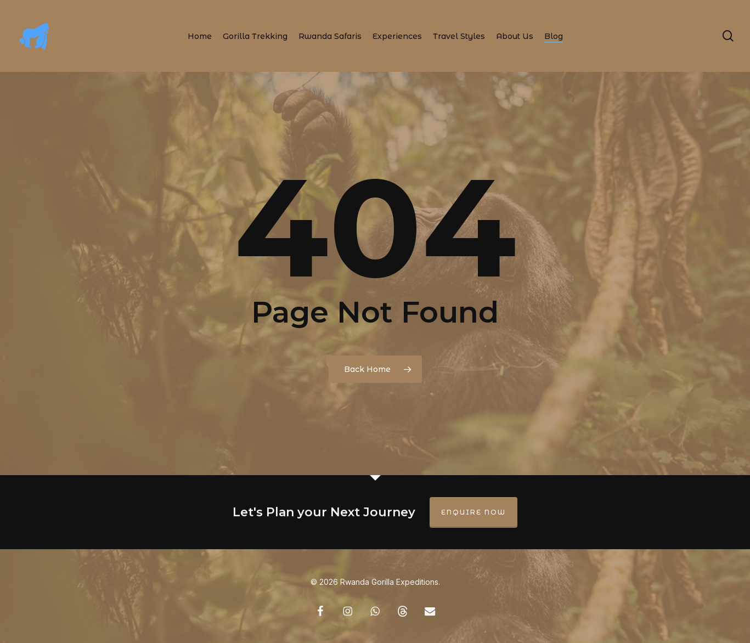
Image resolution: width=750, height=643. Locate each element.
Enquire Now (473, 512)
